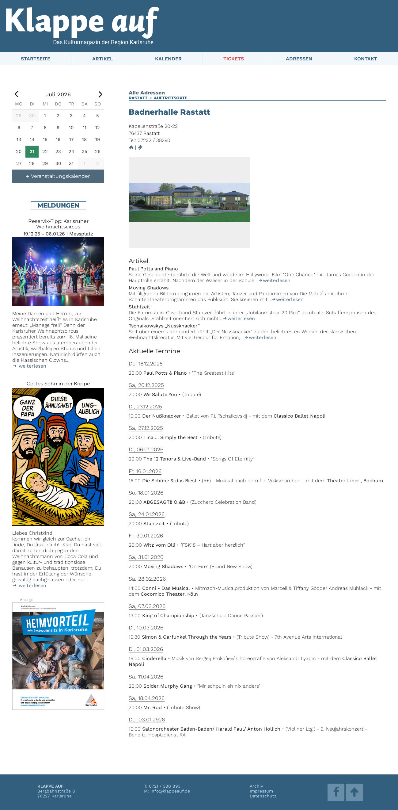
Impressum (261, 791)
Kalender (168, 59)
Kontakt (365, 59)
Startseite (35, 59)
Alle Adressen (147, 93)
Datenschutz (263, 795)
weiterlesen (274, 280)
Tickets (233, 59)
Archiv (256, 786)
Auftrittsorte (171, 98)
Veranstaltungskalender (57, 176)
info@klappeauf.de (170, 791)
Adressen (299, 59)
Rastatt (138, 98)
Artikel (102, 59)
